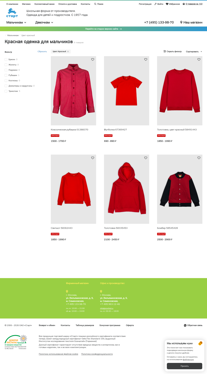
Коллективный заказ (44, 4)
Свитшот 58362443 (61, 228)
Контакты (85, 4)
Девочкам (44, 22)
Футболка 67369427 (115, 129)
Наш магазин (191, 22)
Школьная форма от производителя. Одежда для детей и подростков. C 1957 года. (57, 13)
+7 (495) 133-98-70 (159, 22)
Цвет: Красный (61, 51)
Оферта (130, 325)
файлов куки (188, 359)
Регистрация (145, 4)
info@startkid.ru (106, 308)
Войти (158, 4)
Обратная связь (194, 325)
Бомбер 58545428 (167, 228)
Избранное (173, 4)
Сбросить (42, 51)
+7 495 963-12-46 (110, 304)
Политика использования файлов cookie (58, 354)
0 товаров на (192, 4)
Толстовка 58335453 (116, 228)
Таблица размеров (85, 325)
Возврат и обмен (47, 325)
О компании (12, 4)
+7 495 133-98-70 (76, 304)
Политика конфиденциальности (97, 354)
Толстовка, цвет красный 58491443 (177, 129)
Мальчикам (16, 22)
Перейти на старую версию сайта (101, 29)
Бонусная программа (110, 325)
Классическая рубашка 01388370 (69, 129)
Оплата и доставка (67, 4)
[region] (26, 75)
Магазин (26, 4)
